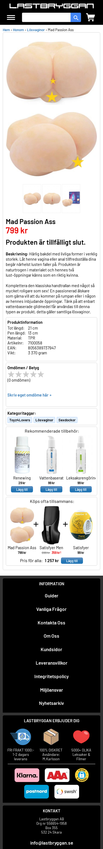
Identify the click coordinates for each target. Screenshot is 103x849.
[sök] (76, 17)
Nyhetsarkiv (51, 703)
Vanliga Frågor (51, 609)
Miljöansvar (51, 689)
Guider (52, 595)
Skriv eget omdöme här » (29, 394)
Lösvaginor (36, 30)
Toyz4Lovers (19, 420)
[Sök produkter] (46, 17)
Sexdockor (67, 420)
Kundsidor (51, 649)
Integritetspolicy (51, 676)
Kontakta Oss (51, 622)
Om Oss (51, 635)
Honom (18, 30)
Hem (6, 30)
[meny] (11, 17)
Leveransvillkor (52, 662)
